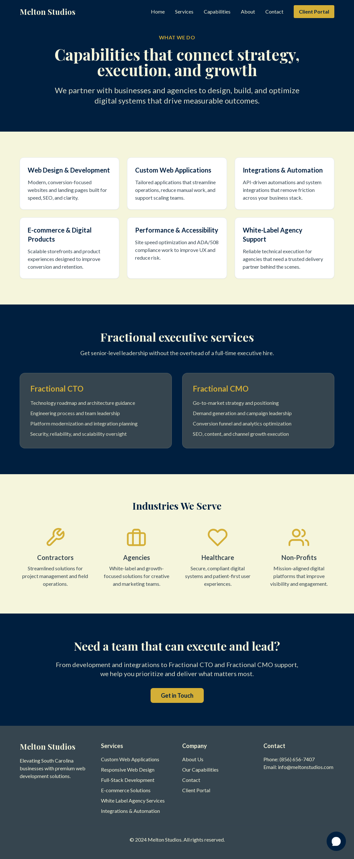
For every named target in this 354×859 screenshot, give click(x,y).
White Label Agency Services (133, 800)
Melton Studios (47, 11)
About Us (192, 759)
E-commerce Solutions (126, 790)
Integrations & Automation (130, 811)
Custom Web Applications (130, 759)
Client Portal (314, 11)
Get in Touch (177, 695)
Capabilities (217, 11)
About (248, 11)
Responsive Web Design (127, 769)
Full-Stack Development (127, 780)
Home (158, 11)
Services (184, 11)
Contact (274, 11)
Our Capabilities (200, 769)
